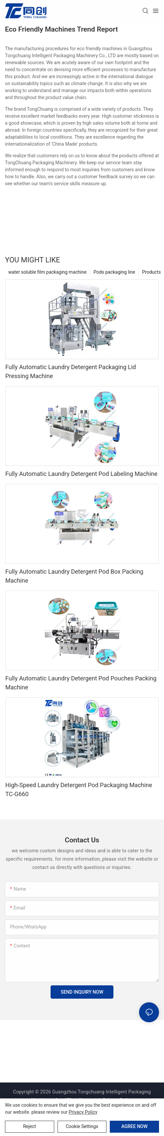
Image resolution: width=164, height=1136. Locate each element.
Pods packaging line (114, 272)
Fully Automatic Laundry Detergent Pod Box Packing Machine (74, 576)
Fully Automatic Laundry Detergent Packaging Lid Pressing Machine (70, 371)
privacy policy (83, 1112)
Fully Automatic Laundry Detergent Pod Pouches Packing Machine (80, 683)
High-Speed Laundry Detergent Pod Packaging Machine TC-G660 (78, 789)
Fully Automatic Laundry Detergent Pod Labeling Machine (81, 473)
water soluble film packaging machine (47, 272)
